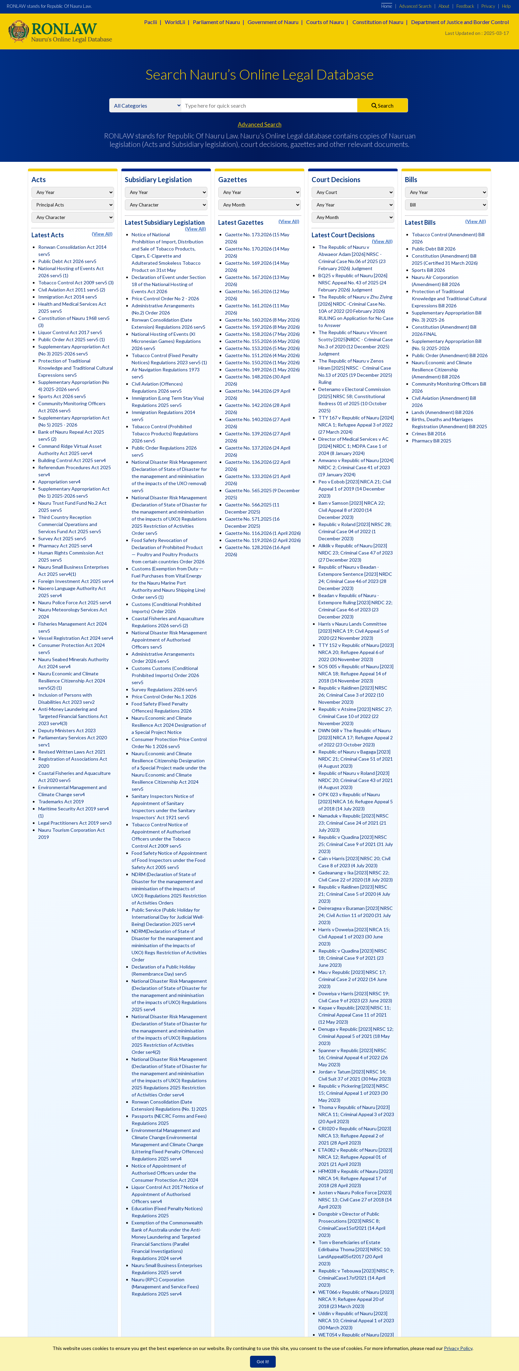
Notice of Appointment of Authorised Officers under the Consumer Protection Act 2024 (165, 1173)
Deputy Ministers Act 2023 (67, 730)
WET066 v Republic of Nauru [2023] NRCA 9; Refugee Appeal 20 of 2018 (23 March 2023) (356, 1299)
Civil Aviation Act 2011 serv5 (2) (71, 289)
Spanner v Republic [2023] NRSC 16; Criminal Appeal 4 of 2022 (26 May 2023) (353, 1057)
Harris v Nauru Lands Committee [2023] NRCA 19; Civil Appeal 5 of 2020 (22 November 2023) (353, 631)
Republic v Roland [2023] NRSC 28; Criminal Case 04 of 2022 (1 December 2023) (354, 531)
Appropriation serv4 (59, 481)
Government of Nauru (273, 22)
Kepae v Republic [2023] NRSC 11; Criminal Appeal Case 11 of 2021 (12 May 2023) (354, 1015)
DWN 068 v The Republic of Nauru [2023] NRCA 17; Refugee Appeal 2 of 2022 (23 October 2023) (355, 737)
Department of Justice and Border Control (460, 22)
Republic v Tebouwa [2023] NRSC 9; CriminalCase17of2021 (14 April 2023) (356, 1278)
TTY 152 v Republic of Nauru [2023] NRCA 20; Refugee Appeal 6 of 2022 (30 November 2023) (356, 652)
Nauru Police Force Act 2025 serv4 (74, 602)
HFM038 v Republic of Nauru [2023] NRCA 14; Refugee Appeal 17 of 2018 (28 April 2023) (355, 1178)
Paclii (150, 22)
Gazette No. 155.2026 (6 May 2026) (262, 341)
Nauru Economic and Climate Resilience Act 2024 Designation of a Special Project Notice (169, 725)
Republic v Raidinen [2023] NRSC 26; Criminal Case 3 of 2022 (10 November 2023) (352, 695)
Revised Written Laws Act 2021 (72, 752)
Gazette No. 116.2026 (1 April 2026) (263, 533)
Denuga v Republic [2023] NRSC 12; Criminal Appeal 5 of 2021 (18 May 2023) (355, 1036)
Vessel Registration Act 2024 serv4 (75, 638)
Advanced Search (415, 6)
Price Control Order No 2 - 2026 (165, 298)
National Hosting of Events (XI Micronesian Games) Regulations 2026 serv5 (166, 341)
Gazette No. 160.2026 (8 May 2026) (262, 320)
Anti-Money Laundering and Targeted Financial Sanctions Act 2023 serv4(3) (73, 716)
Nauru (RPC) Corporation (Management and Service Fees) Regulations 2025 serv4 (165, 1287)
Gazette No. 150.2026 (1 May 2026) (262, 362)
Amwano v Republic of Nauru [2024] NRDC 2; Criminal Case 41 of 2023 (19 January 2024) (355, 467)
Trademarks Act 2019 (61, 801)
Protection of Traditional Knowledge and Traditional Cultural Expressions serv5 (75, 368)
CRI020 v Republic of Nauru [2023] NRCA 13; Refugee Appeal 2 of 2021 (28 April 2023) (354, 1136)
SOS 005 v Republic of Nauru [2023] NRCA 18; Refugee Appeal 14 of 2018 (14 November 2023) (355, 673)
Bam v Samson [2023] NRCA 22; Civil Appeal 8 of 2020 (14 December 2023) (351, 510)
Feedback (465, 6)
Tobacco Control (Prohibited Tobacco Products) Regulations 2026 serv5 (165, 433)
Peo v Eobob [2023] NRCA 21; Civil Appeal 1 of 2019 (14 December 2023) (354, 489)
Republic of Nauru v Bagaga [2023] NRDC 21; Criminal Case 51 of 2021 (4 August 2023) (355, 759)
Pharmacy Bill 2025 (431, 440)
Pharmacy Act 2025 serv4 (65, 545)
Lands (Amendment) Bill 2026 (442, 412)
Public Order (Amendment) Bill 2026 (450, 355)
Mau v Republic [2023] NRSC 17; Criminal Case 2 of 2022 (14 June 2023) (352, 979)
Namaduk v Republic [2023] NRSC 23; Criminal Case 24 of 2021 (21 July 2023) (353, 823)
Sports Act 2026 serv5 (62, 396)
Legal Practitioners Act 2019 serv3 (75, 823)
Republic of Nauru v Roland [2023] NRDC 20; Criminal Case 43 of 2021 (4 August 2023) (355, 780)
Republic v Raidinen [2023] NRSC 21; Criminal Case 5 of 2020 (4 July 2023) (354, 894)
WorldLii (175, 22)
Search (382, 105)
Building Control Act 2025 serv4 (72, 460)
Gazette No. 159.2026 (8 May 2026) (262, 327)
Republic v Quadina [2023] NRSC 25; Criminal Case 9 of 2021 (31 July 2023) (355, 844)
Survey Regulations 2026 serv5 (164, 689)
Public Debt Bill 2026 (433, 249)
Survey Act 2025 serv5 (62, 538)
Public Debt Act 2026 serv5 (67, 261)
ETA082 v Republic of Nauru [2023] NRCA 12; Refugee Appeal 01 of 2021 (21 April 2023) (355, 1157)
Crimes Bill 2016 (429, 433)
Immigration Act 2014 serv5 (67, 297)
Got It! (263, 1361)
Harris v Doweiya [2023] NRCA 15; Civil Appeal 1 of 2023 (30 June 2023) (354, 936)
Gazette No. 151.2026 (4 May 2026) (262, 355)
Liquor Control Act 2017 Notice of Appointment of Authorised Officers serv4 (167, 1194)
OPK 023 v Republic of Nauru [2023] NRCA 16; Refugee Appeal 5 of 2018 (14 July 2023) (355, 801)
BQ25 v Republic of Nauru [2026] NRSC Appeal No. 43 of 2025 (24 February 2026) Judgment (352, 282)
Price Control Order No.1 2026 (164, 696)
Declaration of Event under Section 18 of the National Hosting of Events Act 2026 (169, 284)
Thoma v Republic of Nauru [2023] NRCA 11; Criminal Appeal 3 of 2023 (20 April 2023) (356, 1114)
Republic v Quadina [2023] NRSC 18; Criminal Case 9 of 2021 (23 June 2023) (352, 958)
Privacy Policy (458, 1348)
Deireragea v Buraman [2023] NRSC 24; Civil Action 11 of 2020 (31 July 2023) (355, 915)
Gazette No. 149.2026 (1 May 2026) (262, 369)
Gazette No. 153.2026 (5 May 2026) (262, 348)
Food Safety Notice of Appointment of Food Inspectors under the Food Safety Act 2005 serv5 (169, 860)
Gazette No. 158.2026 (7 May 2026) (262, 334)
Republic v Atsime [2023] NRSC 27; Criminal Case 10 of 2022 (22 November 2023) (355, 716)
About (443, 6)
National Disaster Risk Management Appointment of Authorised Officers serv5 (169, 640)
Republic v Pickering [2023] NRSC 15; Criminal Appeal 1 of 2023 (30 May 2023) (353, 1093)
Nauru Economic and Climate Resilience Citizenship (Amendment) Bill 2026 (442, 369)
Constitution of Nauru (378, 22)
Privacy (488, 6)
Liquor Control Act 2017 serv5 (70, 332)
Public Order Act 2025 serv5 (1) (71, 339)
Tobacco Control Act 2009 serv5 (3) (76, 282)
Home (386, 6)
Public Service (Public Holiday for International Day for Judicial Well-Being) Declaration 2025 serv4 (168, 917)
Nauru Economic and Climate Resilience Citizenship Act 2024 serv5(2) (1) (71, 681)
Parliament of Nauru (216, 22)
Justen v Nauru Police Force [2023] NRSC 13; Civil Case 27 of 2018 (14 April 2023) (355, 1200)
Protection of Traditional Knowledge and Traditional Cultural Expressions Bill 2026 (449, 298)
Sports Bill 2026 (428, 270)
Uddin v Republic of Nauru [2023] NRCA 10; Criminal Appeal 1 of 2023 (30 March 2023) (356, 1320)
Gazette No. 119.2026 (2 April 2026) (263, 540)
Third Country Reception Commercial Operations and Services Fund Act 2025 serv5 (69, 524)
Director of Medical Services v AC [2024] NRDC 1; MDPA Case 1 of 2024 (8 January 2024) (353, 446)
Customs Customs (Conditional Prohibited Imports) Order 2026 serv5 (165, 675)
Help (506, 6)
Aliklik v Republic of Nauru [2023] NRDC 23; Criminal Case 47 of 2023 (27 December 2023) (355, 553)
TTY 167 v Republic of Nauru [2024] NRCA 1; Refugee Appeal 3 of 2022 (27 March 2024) (356, 425)
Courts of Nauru (325, 22)
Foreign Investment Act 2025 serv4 (76, 581)
